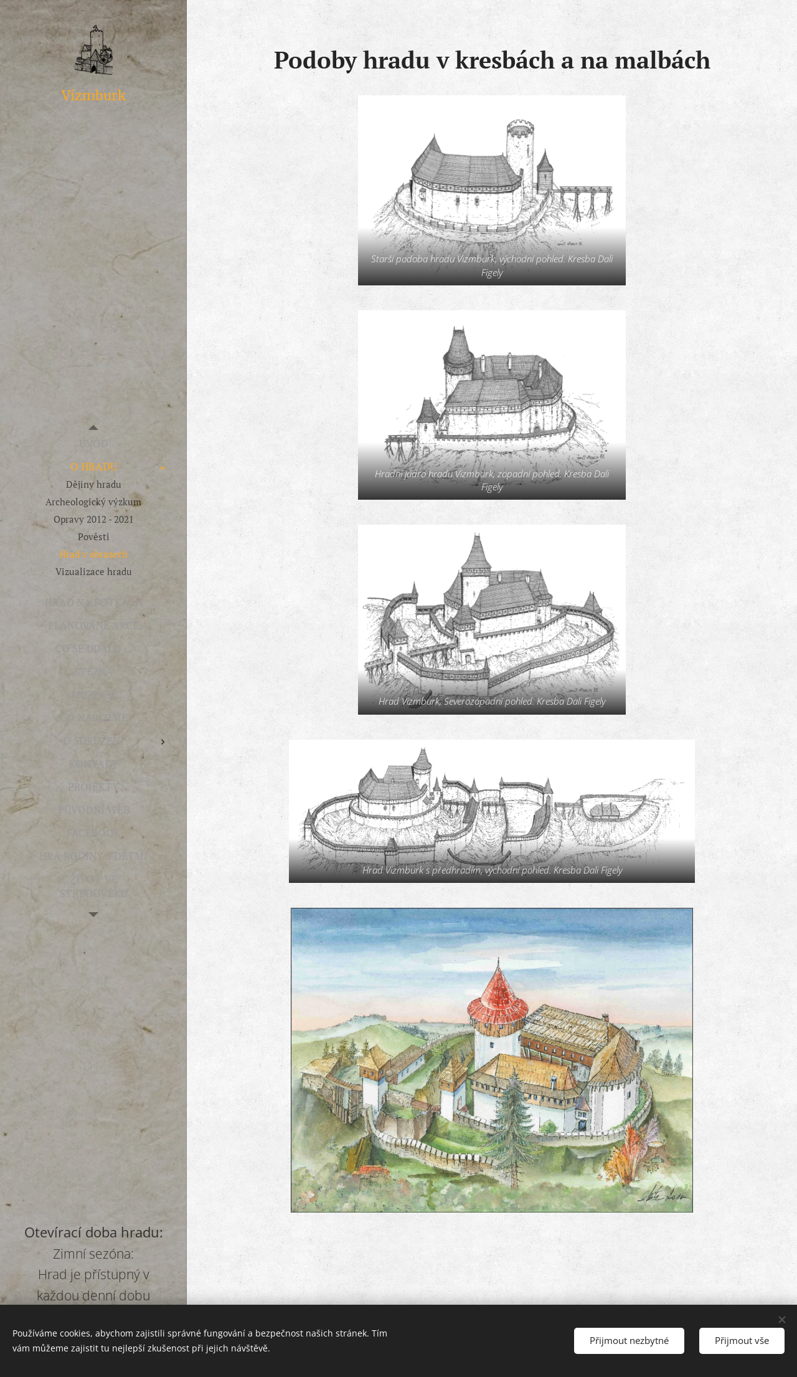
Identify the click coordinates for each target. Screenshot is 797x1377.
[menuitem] (93, 443)
